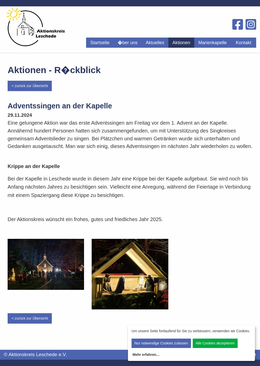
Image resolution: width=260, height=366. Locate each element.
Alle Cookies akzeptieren (215, 343)
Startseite (99, 42)
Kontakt (243, 42)
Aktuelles (155, 42)
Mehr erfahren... (146, 355)
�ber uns (128, 42)
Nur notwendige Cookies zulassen (161, 343)
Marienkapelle (212, 42)
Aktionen (181, 42)
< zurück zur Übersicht (29, 86)
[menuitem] (99, 43)
